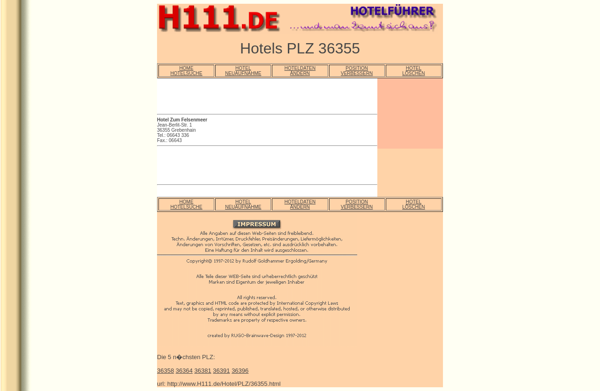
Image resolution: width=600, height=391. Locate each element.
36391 (221, 370)
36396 (240, 370)
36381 (203, 370)
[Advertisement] (266, 97)
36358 (165, 370)
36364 (184, 370)
